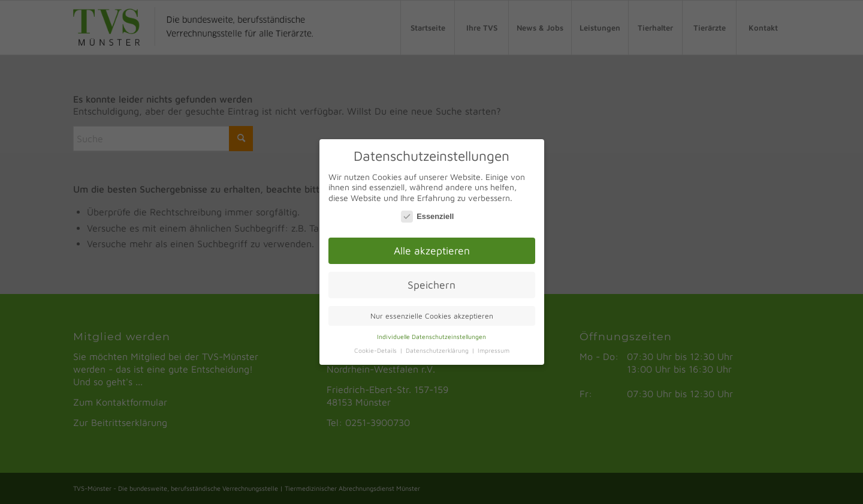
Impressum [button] (493, 348)
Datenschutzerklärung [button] (438, 348)
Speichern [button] (431, 282)
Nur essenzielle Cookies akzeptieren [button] (431, 313)
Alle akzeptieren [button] (432, 248)
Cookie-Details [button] (376, 348)
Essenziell (427, 214)
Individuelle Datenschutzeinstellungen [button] (431, 334)
